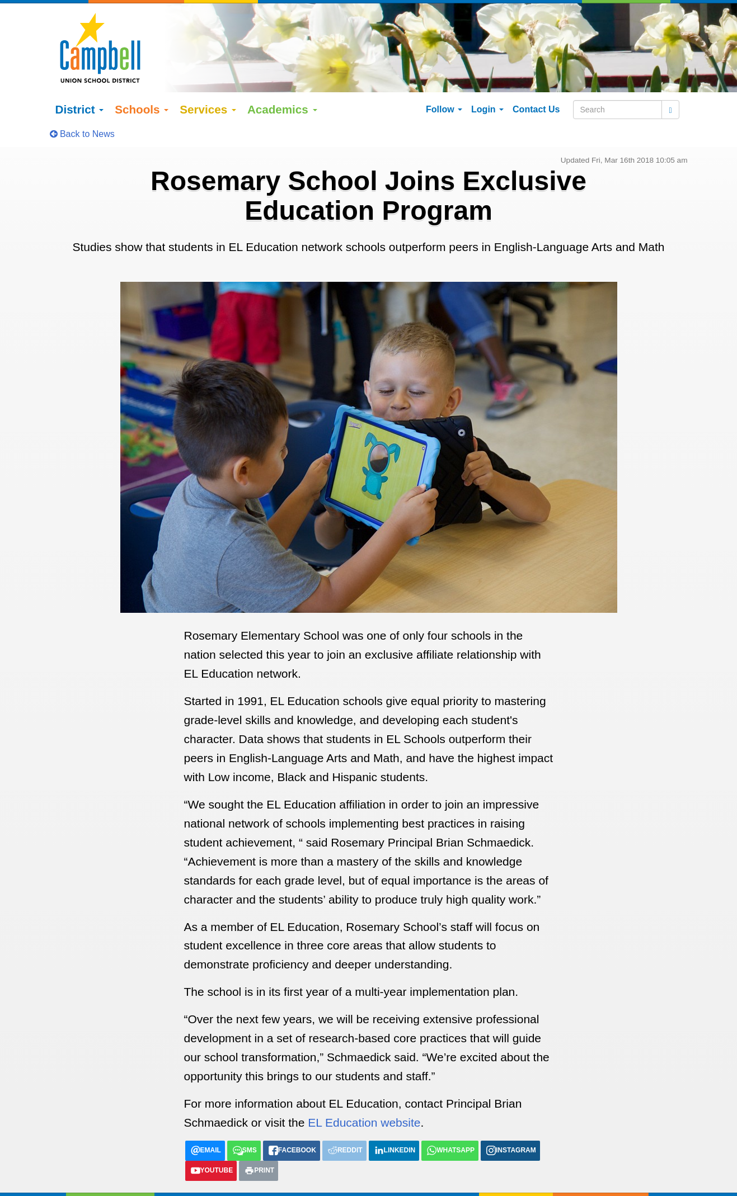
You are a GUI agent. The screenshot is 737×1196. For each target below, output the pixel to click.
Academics (282, 84)
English (79, 1187)
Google (139, 1176)
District (79, 84)
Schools (141, 84)
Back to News (82, 109)
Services (208, 84)
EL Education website (364, 1097)
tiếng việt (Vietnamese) (209, 1187)
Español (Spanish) (130, 1187)
